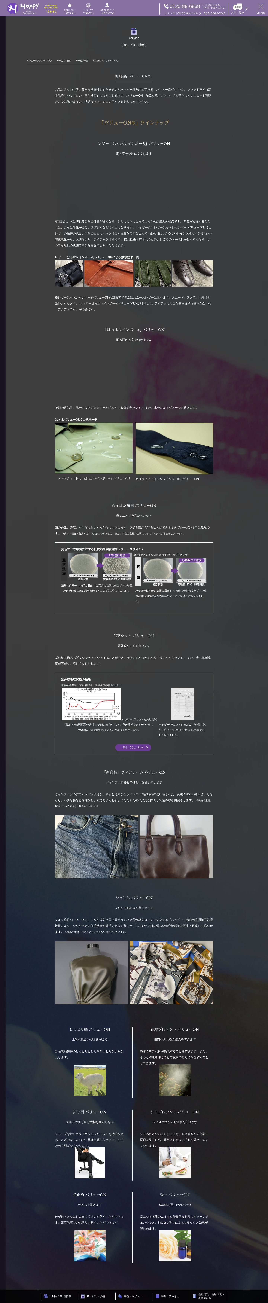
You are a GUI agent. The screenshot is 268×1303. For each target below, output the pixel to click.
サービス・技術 (64, 60)
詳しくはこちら (133, 747)
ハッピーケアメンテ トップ (39, 60)
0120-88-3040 (195, 13)
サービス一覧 (82, 60)
